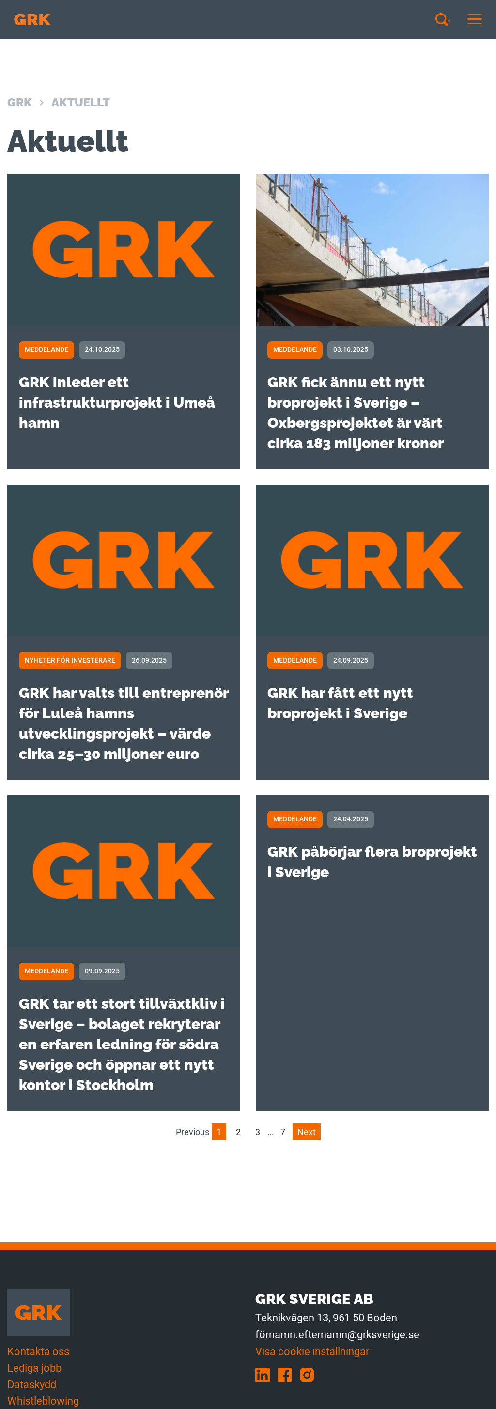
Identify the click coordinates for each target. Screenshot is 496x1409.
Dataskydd (31, 1385)
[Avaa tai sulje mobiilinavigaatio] (474, 20)
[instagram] (310, 1374)
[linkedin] (266, 1374)
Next (306, 1132)
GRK (19, 102)
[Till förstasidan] (32, 20)
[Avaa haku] (447, 19)
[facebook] (289, 1374)
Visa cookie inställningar (312, 1352)
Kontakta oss (38, 1352)
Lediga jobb (34, 1368)
